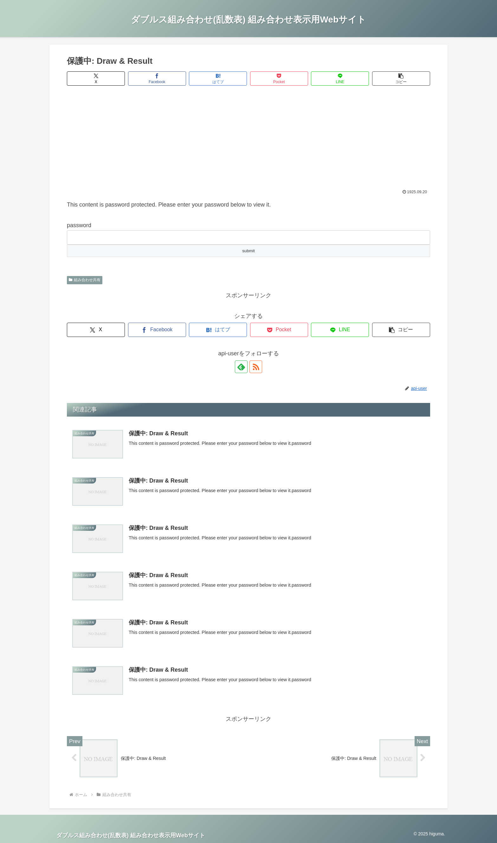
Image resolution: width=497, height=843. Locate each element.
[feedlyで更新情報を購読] (241, 366)
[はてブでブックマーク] (218, 78)
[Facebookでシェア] (157, 78)
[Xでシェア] (96, 78)
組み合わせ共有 (84, 280)
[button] (401, 78)
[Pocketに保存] (279, 78)
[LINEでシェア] (340, 78)
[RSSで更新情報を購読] (255, 366)
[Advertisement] (248, 141)
